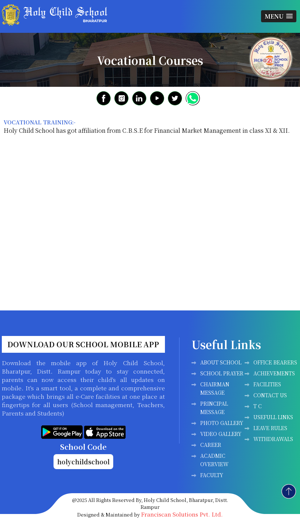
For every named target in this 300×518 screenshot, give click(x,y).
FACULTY (211, 475)
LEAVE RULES (270, 428)
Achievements (274, 373)
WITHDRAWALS (273, 438)
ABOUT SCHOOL (220, 362)
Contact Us (270, 395)
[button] (278, 16)
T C (257, 406)
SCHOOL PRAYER (222, 373)
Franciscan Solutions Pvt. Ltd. (182, 514)
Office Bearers (275, 362)
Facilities (267, 384)
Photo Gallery (221, 422)
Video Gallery (220, 433)
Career (210, 444)
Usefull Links (273, 417)
